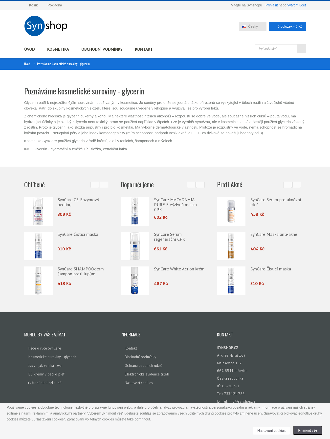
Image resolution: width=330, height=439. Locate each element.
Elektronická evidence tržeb (147, 374)
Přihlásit (271, 5)
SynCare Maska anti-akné (273, 234)
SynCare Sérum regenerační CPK (169, 236)
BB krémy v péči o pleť (46, 374)
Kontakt (144, 49)
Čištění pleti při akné (45, 382)
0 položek (286, 26)
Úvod (29, 49)
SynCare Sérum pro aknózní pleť (275, 202)
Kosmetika (58, 49)
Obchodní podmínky (102, 49)
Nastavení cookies (139, 382)
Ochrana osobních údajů (143, 365)
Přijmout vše (307, 430)
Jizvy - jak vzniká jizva (45, 365)
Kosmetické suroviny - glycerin (52, 356)
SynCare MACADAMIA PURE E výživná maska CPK (175, 204)
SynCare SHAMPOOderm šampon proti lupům (81, 271)
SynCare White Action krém (179, 269)
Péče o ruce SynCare (44, 348)
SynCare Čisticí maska (78, 234)
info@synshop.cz (242, 401)
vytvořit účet (296, 5)
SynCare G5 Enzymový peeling (78, 202)
